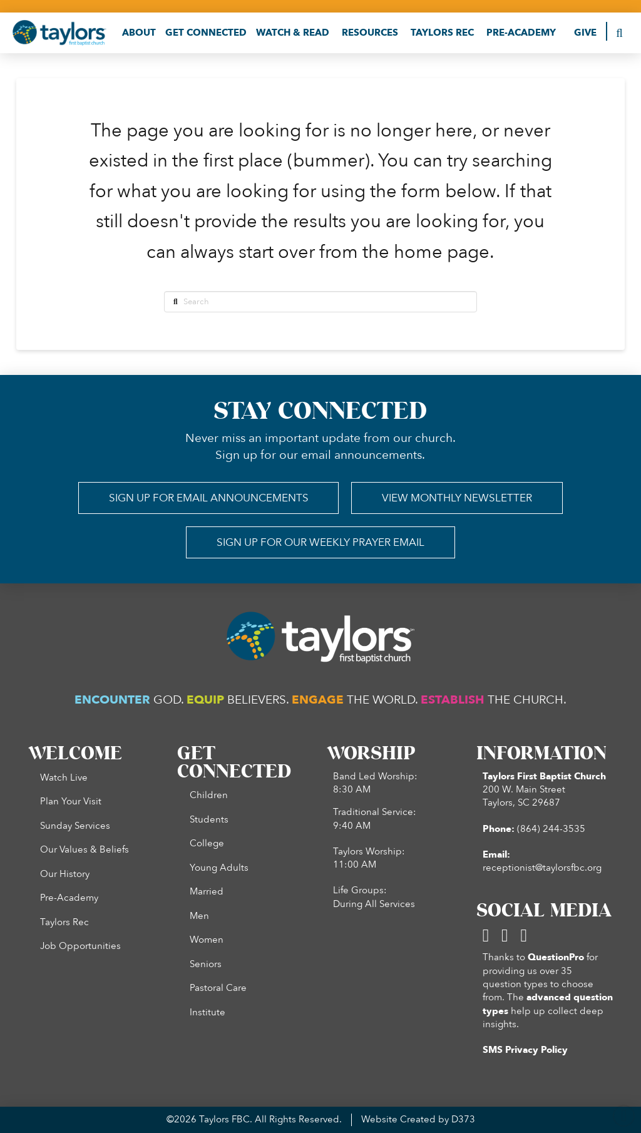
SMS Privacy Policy (525, 1050)
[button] (139, 33)
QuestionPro (556, 957)
